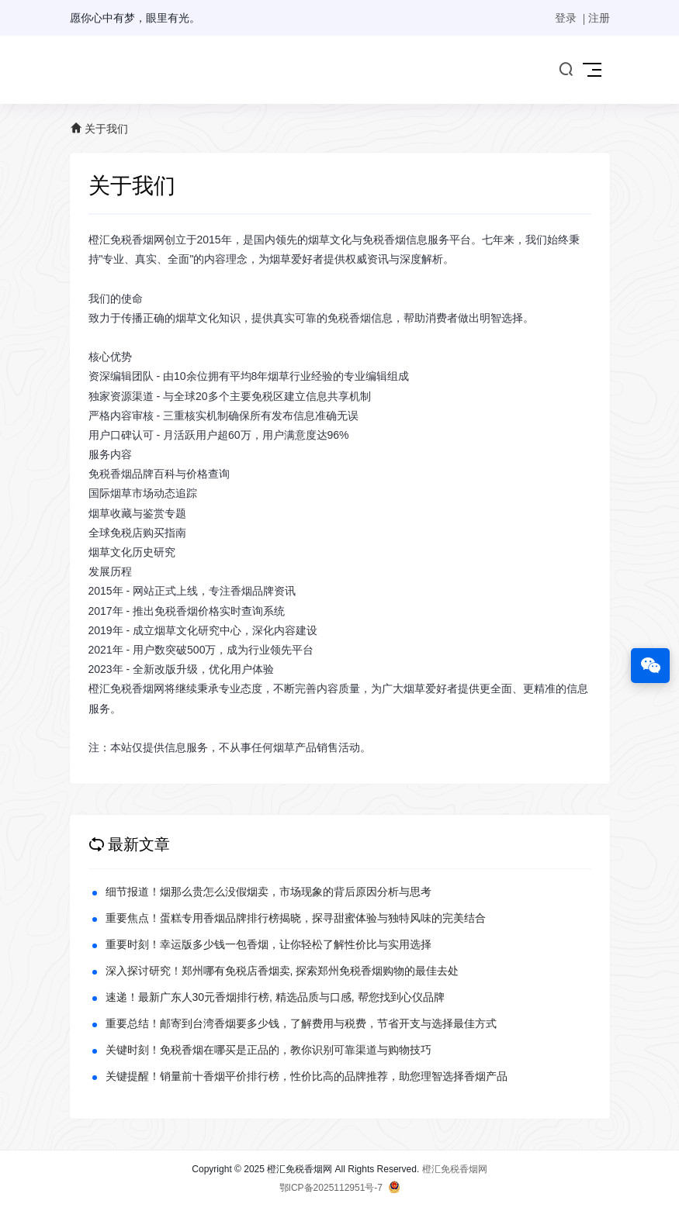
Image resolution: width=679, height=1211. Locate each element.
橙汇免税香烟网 (454, 1169)
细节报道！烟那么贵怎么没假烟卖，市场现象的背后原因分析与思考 (268, 891)
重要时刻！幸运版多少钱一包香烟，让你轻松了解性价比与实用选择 (268, 944)
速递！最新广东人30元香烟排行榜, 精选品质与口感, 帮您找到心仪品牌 (275, 997)
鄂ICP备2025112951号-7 (331, 1187)
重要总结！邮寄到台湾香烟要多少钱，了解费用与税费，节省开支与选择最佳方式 (301, 1023)
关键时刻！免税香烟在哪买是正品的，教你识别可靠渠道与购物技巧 (268, 1050)
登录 (566, 18)
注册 (599, 18)
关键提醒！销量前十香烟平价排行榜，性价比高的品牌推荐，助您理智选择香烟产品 (307, 1076)
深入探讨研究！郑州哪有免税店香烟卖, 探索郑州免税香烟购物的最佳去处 (282, 970)
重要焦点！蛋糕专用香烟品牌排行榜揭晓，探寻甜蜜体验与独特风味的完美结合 (296, 918)
